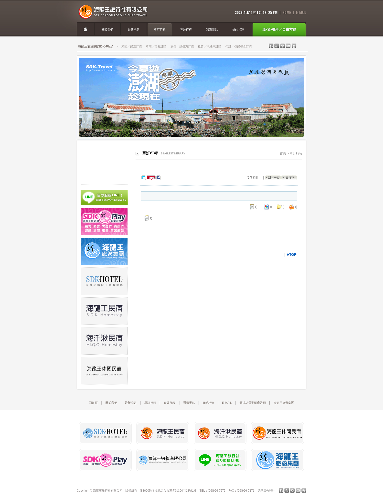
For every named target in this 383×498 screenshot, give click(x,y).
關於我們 (111, 403)
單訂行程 (296, 153)
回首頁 (93, 403)
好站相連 (208, 403)
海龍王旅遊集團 (284, 403)
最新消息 (131, 403)
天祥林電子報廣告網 (252, 403)
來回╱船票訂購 (131, 46)
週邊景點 (189, 403)
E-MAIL (227, 403)
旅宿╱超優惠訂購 (182, 46)
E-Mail (301, 12)
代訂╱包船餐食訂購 (238, 46)
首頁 (283, 153)
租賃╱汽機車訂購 (209, 46)
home (287, 12)
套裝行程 (169, 403)
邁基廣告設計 (266, 490)
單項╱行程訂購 (156, 46)
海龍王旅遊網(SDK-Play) (95, 46)
